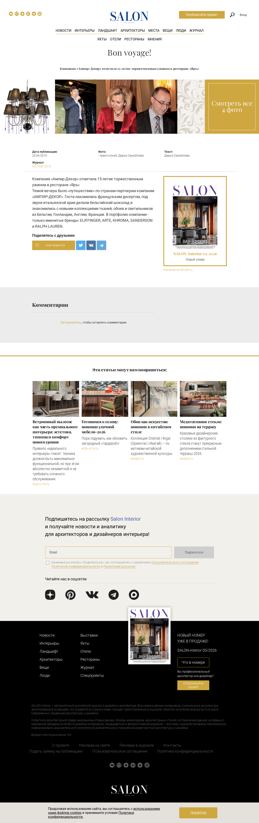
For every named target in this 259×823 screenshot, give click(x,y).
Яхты (102, 39)
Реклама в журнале (137, 745)
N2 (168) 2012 (41, 166)
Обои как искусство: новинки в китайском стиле (151, 426)
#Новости (137, 459)
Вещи (167, 31)
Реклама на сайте (94, 745)
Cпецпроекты (92, 675)
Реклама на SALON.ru (178, 269)
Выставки (89, 635)
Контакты (172, 745)
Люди (181, 31)
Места (153, 31)
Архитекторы (133, 31)
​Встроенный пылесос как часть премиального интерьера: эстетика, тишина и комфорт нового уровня (55, 432)
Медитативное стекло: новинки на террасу (201, 424)
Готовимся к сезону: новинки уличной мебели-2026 (100, 426)
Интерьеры (85, 31)
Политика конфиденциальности (185, 751)
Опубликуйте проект (202, 15)
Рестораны (134, 39)
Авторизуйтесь (71, 322)
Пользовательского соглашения (175, 562)
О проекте (60, 745)
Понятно (198, 813)
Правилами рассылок (119, 566)
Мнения (155, 39)
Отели (115, 39)
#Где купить (41, 484)
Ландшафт (107, 31)
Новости (63, 31)
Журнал (196, 31)
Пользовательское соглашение (119, 751)
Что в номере (193, 662)
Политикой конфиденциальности (75, 566)
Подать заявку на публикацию (56, 751)
